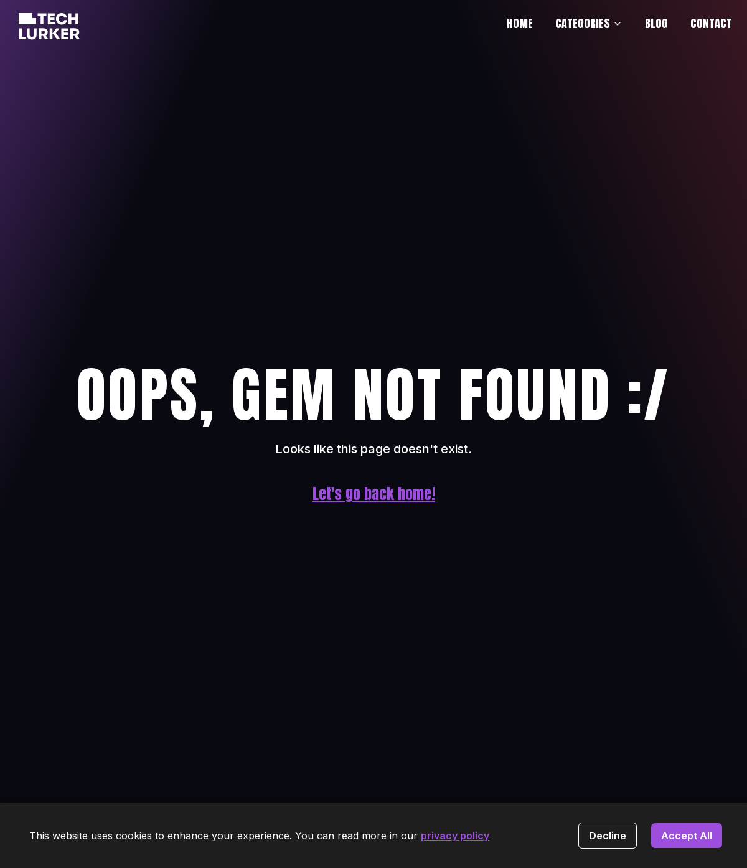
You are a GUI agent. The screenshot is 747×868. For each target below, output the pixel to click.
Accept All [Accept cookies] (686, 835)
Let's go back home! (373, 494)
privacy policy (455, 835)
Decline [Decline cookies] (607, 835)
